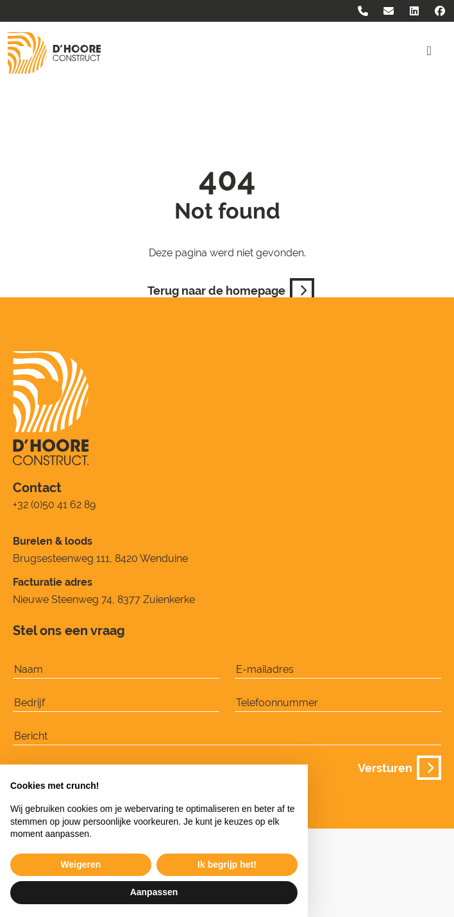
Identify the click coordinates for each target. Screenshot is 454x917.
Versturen (395, 766)
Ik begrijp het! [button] (227, 864)
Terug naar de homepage (227, 289)
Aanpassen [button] (154, 892)
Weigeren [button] (81, 864)
